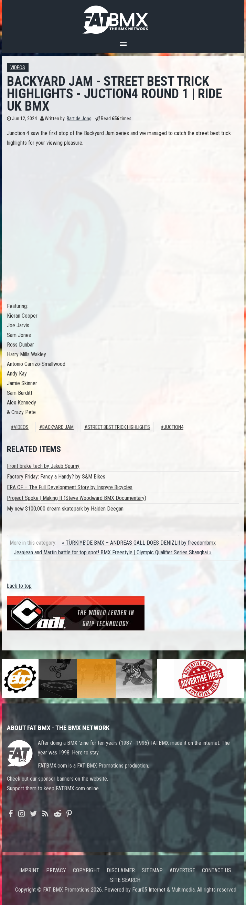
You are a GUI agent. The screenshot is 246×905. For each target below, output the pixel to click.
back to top (19, 586)
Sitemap (152, 870)
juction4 (173, 427)
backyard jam (58, 427)
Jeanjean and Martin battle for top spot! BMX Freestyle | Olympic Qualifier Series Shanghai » (113, 552)
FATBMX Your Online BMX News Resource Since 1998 (123, 17)
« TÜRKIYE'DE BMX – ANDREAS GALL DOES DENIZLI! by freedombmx (139, 542)
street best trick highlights (118, 427)
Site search (125, 880)
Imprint (29, 870)
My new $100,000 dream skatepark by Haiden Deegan (65, 508)
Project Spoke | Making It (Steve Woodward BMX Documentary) (76, 498)
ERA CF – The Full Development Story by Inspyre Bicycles (69, 487)
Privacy (56, 870)
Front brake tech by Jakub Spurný (43, 466)
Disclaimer (121, 870)
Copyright (86, 870)
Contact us (216, 870)
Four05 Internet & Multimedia (163, 889)
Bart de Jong (79, 119)
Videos (17, 68)
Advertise (182, 870)
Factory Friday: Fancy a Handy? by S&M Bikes (56, 476)
